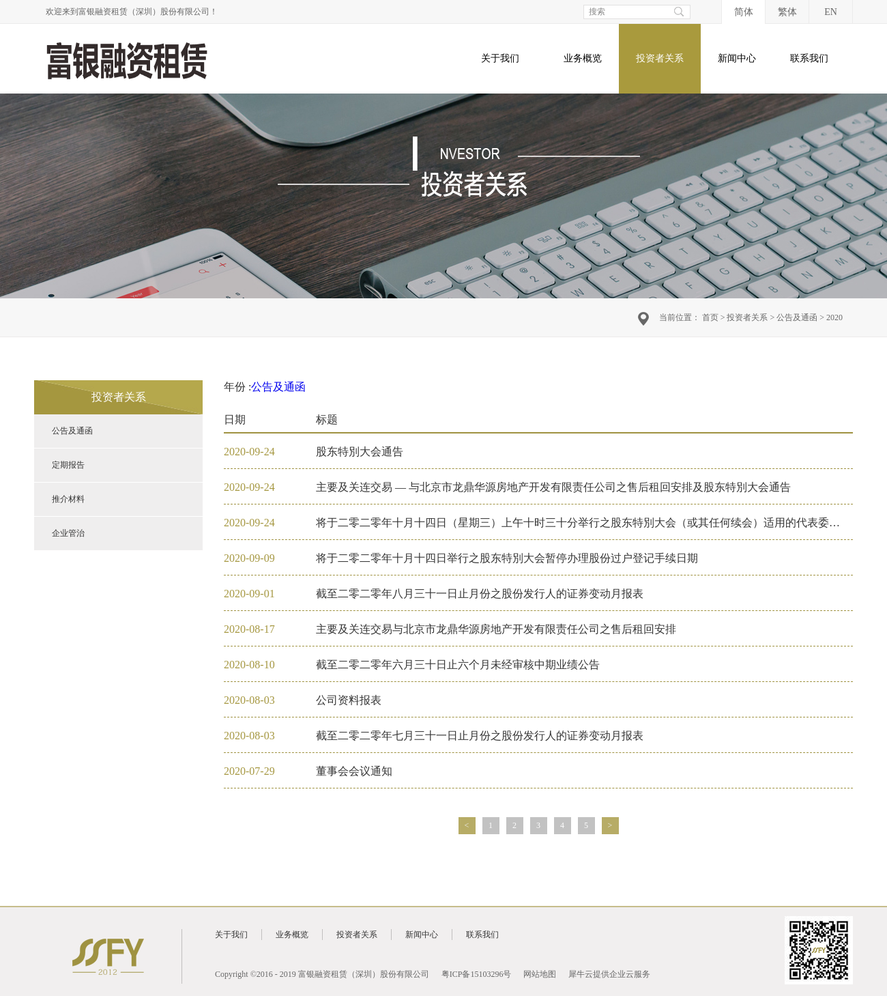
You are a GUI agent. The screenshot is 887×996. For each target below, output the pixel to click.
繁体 (787, 12)
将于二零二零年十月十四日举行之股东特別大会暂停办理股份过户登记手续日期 (507, 558)
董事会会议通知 (354, 771)
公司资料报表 (348, 700)
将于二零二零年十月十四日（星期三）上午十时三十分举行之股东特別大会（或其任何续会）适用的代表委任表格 (589, 522)
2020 (834, 317)
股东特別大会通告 (359, 451)
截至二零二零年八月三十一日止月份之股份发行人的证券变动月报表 (479, 593)
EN (830, 12)
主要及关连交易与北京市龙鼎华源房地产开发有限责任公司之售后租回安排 (496, 629)
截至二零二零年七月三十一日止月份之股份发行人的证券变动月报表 (479, 735)
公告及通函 (796, 317)
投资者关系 (747, 317)
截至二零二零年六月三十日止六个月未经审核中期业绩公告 (458, 664)
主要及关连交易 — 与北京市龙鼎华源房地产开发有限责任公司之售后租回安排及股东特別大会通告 (553, 487)
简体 (743, 12)
